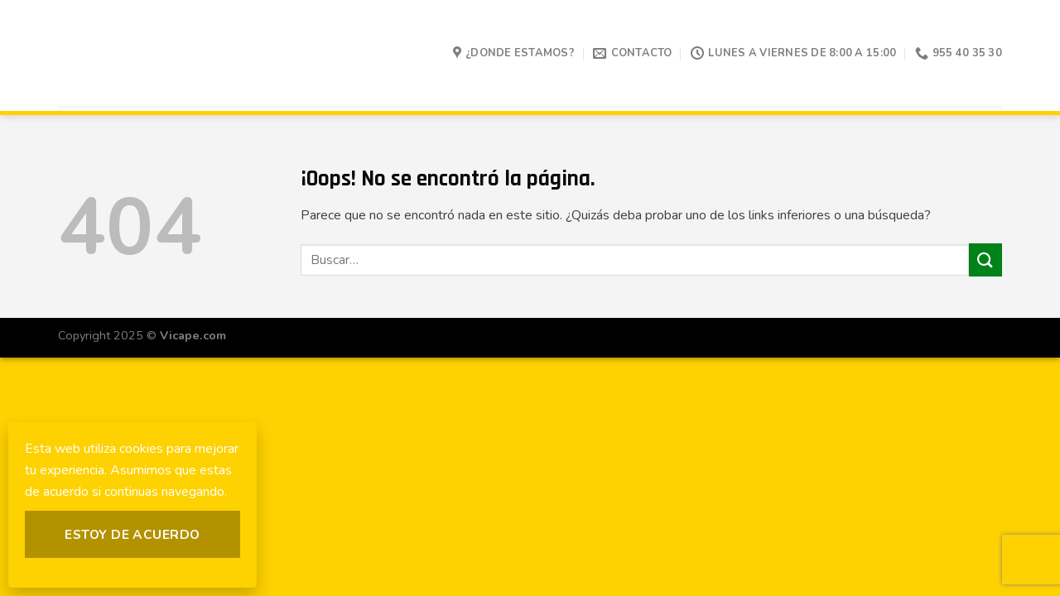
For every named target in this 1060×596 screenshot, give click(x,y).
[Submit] (985, 259)
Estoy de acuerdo (132, 534)
